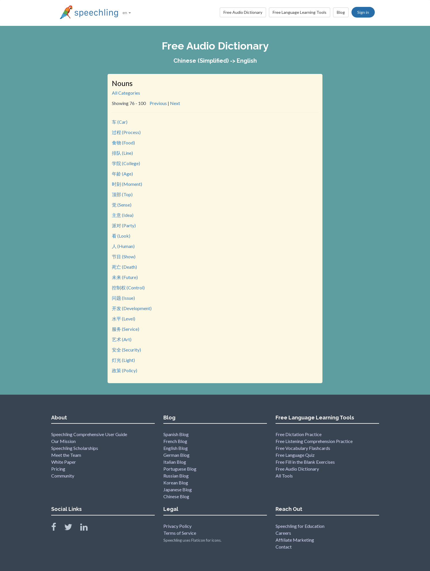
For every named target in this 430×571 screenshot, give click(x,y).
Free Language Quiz (295, 455)
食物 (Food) (123, 142)
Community (62, 475)
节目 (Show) (123, 256)
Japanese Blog (177, 489)
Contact (284, 546)
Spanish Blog (176, 434)
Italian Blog (174, 462)
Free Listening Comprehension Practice (314, 441)
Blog (341, 12)
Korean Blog (175, 482)
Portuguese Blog (179, 468)
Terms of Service (179, 533)
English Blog (175, 448)
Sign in (363, 12)
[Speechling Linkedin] (87, 528)
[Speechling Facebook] (57, 528)
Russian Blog (176, 475)
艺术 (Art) (121, 339)
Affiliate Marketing (295, 540)
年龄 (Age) (122, 173)
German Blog (176, 455)
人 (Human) (123, 246)
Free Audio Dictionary (242, 12)
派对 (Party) (124, 225)
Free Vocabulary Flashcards (303, 448)
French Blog (175, 441)
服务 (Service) (125, 329)
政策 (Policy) (124, 370)
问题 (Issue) (123, 298)
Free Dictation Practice (299, 434)
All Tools (284, 475)
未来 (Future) (125, 277)
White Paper (63, 462)
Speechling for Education (300, 526)
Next (175, 103)
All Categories (126, 93)
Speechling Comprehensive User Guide (89, 434)
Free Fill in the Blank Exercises (305, 462)
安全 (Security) (126, 349)
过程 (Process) (126, 132)
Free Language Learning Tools (299, 12)
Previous (158, 103)
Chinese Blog (176, 496)
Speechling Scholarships (74, 448)
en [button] (127, 12)
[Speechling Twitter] (71, 528)
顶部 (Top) (122, 194)
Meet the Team (66, 455)
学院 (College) (126, 163)
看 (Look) (121, 235)
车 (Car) (119, 122)
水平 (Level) (123, 318)
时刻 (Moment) (127, 184)
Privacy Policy (177, 526)
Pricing (58, 468)
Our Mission (63, 441)
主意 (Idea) (122, 215)
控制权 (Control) (128, 287)
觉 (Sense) (121, 204)
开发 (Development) (132, 308)
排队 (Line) (122, 153)
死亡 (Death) (124, 267)
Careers (283, 533)
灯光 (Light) (123, 360)
